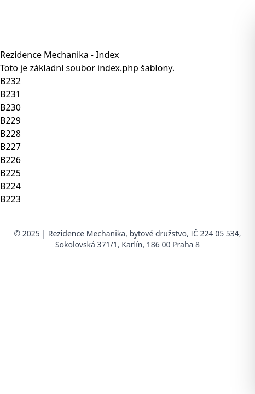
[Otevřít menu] (233, 24)
